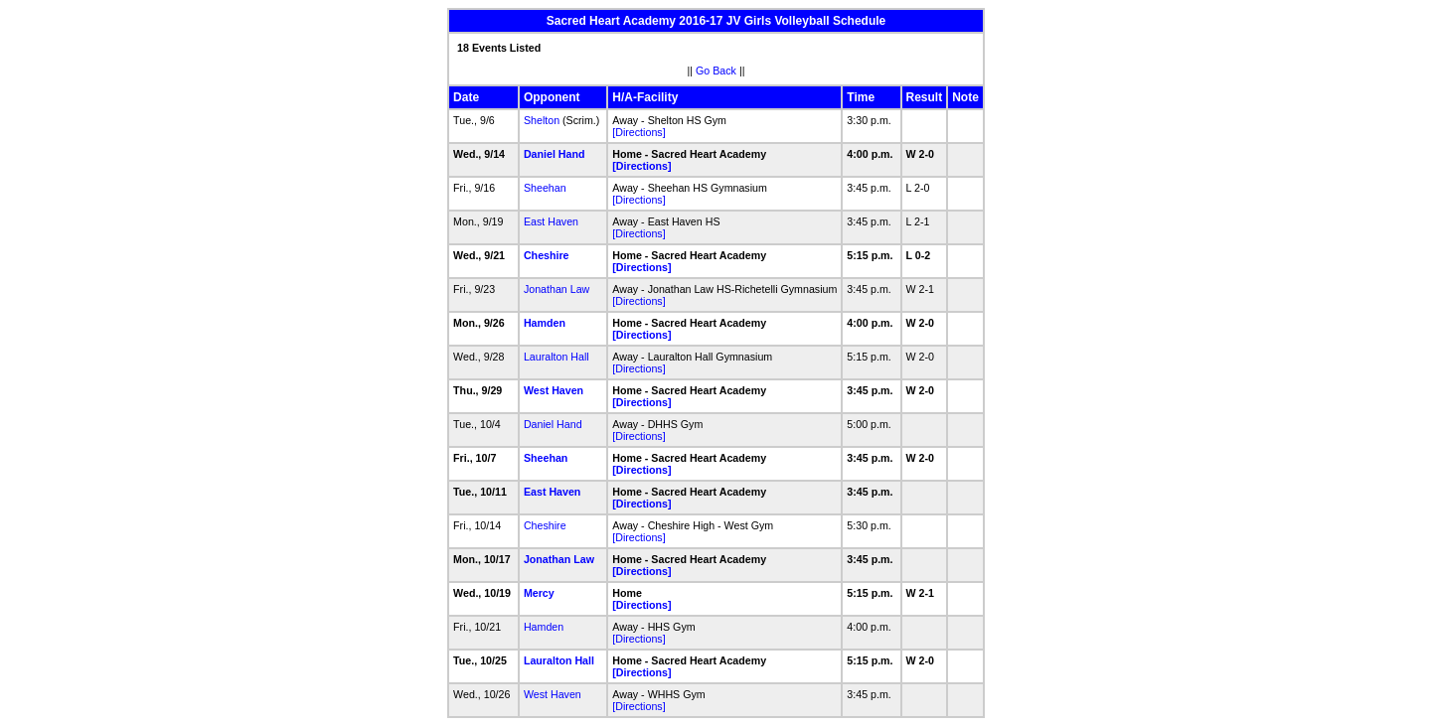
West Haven (553, 390)
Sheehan (545, 188)
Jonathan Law (556, 289)
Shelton (541, 120)
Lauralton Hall (556, 357)
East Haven (551, 221)
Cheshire (546, 255)
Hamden (544, 323)
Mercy (539, 593)
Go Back (716, 70)
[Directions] (638, 132)
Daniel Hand (554, 154)
